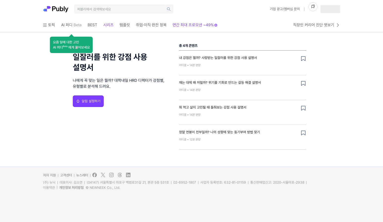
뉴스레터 (82, 175)
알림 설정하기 (88, 101)
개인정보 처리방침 (71, 188)
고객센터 (66, 175)
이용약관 (49, 188)
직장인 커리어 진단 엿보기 (316, 25)
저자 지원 (49, 175)
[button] (71, 45)
